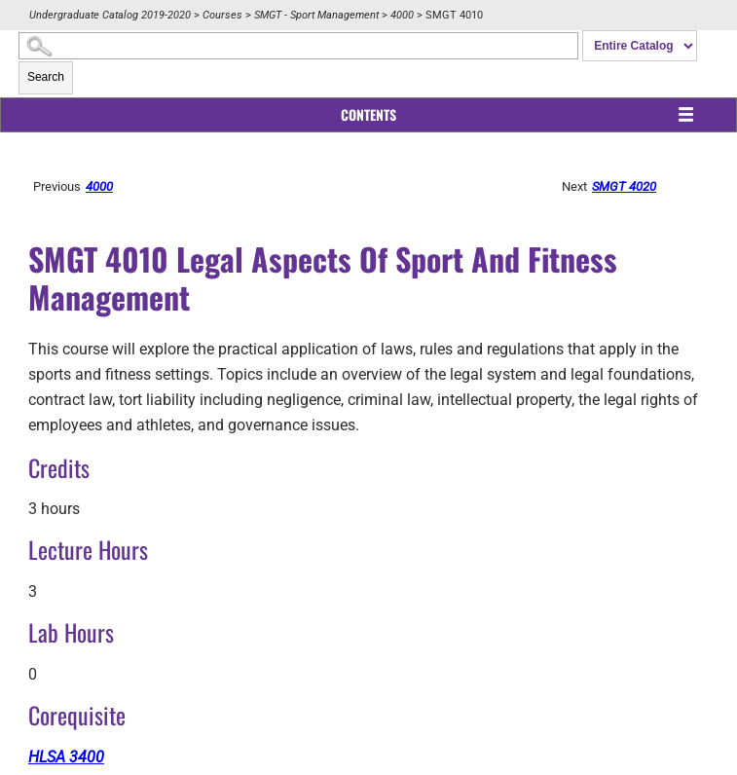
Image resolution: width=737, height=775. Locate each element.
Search (45, 77)
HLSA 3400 (66, 757)
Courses (222, 15)
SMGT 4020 (624, 186)
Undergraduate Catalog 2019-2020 (110, 15)
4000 (402, 15)
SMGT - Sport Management (316, 15)
